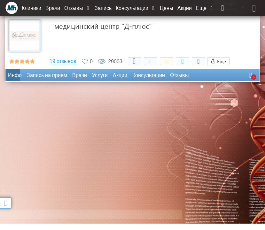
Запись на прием (47, 75)
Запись (103, 8)
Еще (205, 8)
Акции (184, 8)
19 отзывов (63, 61)
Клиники (31, 8)
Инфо (15, 75)
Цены (166, 8)
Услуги (100, 75)
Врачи (52, 8)
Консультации (136, 8)
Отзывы (77, 8)
